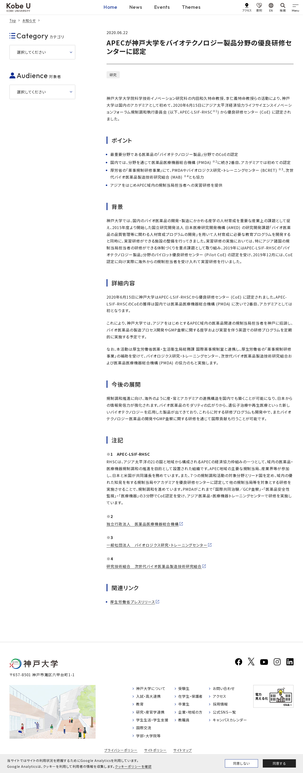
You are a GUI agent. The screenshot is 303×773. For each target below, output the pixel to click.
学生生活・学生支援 (153, 721)
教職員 (184, 721)
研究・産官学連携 (151, 713)
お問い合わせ (224, 689)
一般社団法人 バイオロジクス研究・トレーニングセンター (157, 545)
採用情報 (221, 705)
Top (13, 20)
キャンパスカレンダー (231, 721)
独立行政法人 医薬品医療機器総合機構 (143, 524)
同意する (279, 763)
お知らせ (29, 20)
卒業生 (184, 705)
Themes (194, 7)
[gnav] (296, 7)
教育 (140, 705)
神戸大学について (152, 689)
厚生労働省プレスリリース (132, 602)
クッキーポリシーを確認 (133, 766)
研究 (113, 74)
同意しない (241, 763)
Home (103, 7)
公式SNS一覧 (225, 713)
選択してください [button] (31, 52)
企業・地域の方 (191, 713)
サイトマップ (182, 751)
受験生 (184, 689)
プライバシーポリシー (121, 751)
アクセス (220, 697)
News (132, 7)
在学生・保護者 (191, 697)
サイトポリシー (155, 751)
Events (161, 7)
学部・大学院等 (149, 737)
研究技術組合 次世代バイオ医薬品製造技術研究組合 (154, 566)
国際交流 (144, 729)
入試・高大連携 (149, 697)
